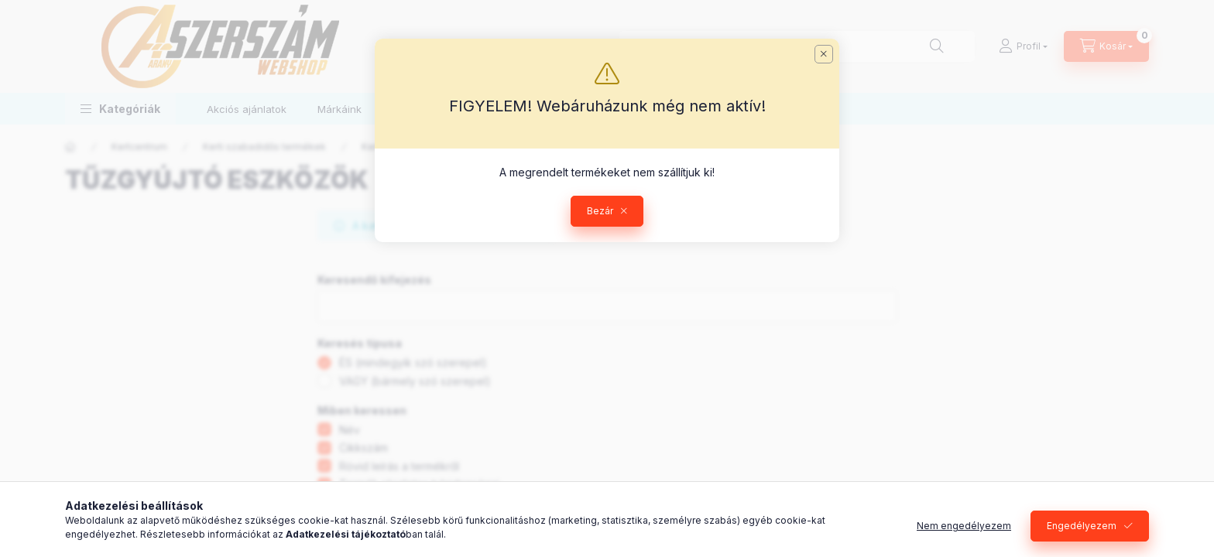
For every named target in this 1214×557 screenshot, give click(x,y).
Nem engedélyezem (964, 525)
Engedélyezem (1081, 525)
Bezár (600, 211)
